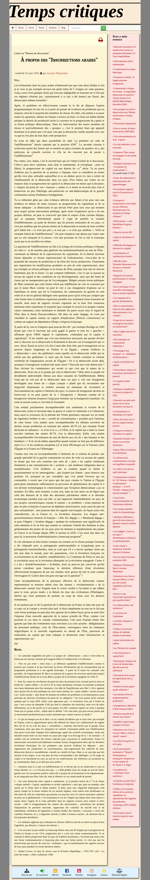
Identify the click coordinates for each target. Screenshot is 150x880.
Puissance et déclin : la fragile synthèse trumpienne (123, 80)
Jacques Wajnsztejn (57, 73)
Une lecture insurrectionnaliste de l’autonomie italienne (123, 501)
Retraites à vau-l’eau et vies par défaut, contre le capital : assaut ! (124, 733)
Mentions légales (119, 872)
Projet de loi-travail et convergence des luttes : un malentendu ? (123, 323)
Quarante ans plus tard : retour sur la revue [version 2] (124, 403)
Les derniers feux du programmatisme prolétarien (123, 697)
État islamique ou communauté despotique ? (121, 342)
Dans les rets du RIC (123, 232)
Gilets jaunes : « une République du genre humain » (122, 224)
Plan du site (27, 872)
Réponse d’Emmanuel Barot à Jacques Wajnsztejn (123, 568)
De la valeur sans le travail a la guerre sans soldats (123, 816)
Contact (104, 872)
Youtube (79, 872)
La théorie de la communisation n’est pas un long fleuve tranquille (124, 461)
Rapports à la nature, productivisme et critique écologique (124, 278)
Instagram (91, 872)
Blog (63, 27)
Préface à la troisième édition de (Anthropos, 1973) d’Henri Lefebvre (124, 798)
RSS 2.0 (55, 872)
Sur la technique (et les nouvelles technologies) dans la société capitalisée (124, 290)
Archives (53, 27)
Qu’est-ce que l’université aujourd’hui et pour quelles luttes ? (124, 597)
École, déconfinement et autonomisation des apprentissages (124, 181)
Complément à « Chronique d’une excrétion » (121, 773)
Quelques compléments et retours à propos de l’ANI (124, 392)
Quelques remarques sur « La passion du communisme (124, 166)
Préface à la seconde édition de (122, 632)
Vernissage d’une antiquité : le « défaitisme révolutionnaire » (124, 354)
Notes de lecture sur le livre (123, 422)
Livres (31, 27)
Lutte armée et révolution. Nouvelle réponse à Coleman (122, 549)
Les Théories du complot (125, 648)
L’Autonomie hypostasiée (125, 123)
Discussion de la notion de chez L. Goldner (124, 678)
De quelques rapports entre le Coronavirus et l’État (123, 192)
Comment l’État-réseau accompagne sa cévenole (124, 155)
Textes (41, 27)
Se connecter (42, 872)
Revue (21, 27)
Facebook (67, 872)
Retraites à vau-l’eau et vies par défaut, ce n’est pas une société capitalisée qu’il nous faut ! (124, 582)
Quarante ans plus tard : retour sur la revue (124, 441)
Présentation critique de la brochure (124, 373)
